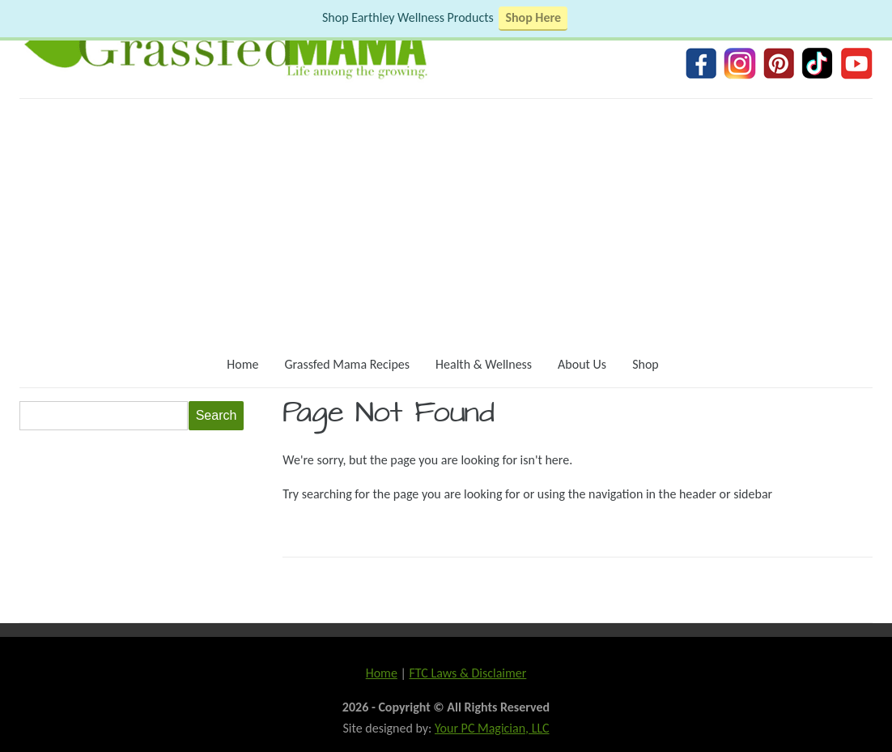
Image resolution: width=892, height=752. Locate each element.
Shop (645, 364)
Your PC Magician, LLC (492, 728)
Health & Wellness (483, 364)
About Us (582, 364)
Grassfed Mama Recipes (347, 364)
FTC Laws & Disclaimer (467, 673)
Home (242, 364)
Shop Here (533, 17)
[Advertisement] (446, 220)
